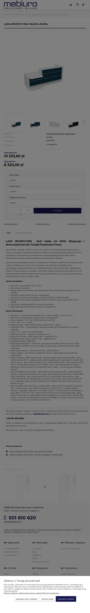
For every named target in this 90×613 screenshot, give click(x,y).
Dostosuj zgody (47, 599)
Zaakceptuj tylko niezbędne (26, 599)
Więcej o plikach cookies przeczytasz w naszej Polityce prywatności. (31, 593)
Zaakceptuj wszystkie (66, 599)
